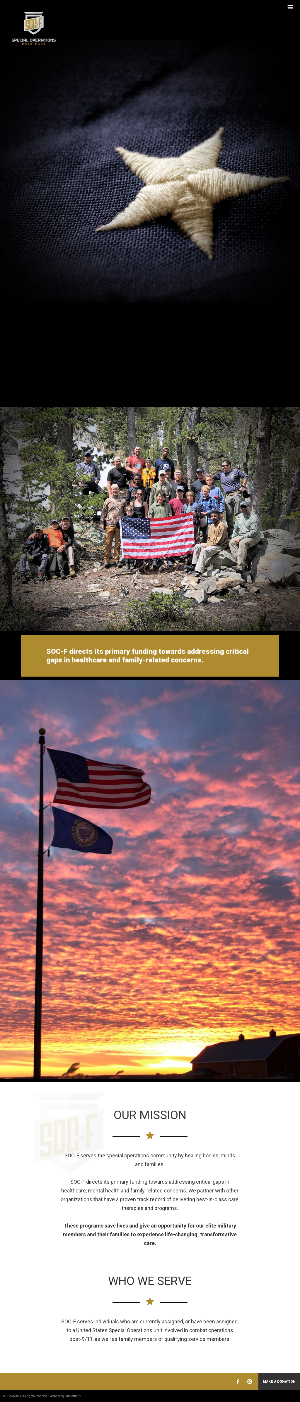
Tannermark (73, 1396)
